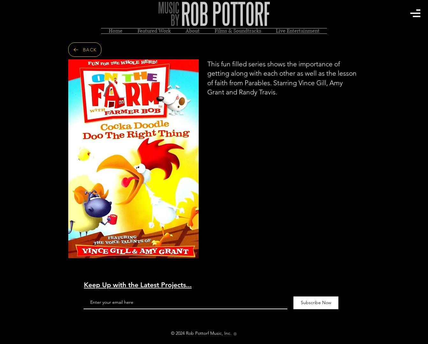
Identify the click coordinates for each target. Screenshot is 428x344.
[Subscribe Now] (315, 302)
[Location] (235, 334)
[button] (415, 13)
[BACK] (84, 49)
